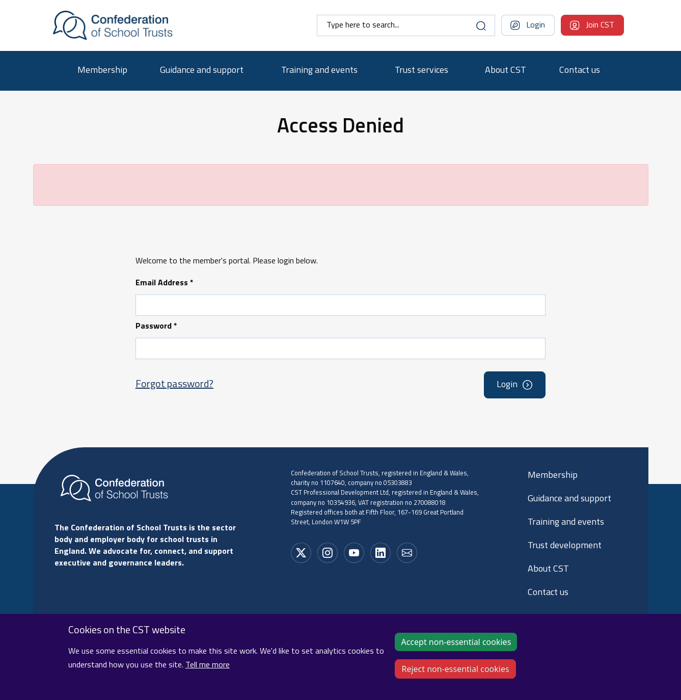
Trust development (565, 546)
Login (535, 25)
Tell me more (207, 671)
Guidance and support (201, 70)
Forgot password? (174, 385)
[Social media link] (301, 553)
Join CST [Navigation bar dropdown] (600, 25)
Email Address (164, 283)
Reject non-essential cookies (455, 675)
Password (156, 326)
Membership (102, 70)
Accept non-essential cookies (456, 648)
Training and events (319, 70)
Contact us (579, 70)
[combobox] (406, 25)
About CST (505, 70)
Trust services (421, 70)
